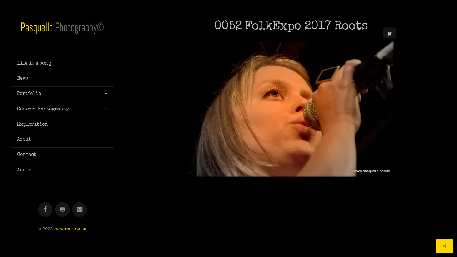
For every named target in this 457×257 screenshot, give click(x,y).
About (24, 139)
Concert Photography (43, 109)
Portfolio (29, 93)
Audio (24, 170)
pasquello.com (70, 229)
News (22, 78)
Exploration (32, 124)
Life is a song (34, 63)
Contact (26, 154)
